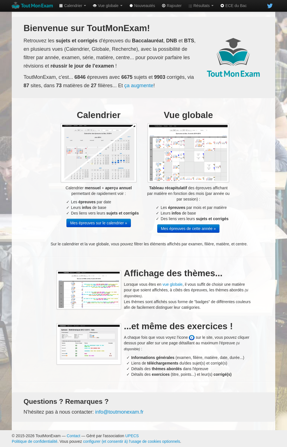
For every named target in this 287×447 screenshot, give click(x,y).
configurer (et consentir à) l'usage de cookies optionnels (131, 441)
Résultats (201, 5)
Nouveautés (142, 5)
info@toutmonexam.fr (119, 412)
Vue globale (107, 5)
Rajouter (172, 5)
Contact (73, 436)
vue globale (173, 284)
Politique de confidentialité (34, 441)
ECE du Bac (233, 5)
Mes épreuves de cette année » (188, 228)
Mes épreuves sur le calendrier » (98, 223)
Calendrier (72, 5)
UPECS (132, 436)
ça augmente (138, 85)
